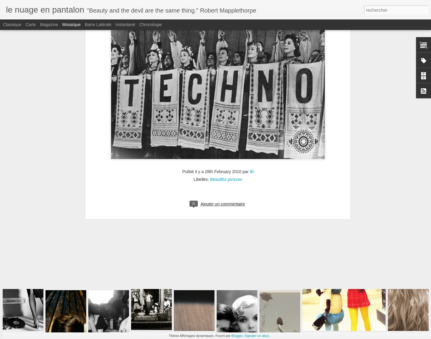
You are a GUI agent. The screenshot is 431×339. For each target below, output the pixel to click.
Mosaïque (71, 24)
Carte (30, 24)
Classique (12, 24)
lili (252, 92)
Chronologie (150, 24)
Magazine (49, 24)
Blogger (236, 336)
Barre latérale (98, 24)
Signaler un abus (257, 336)
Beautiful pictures (226, 99)
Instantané (125, 24)
